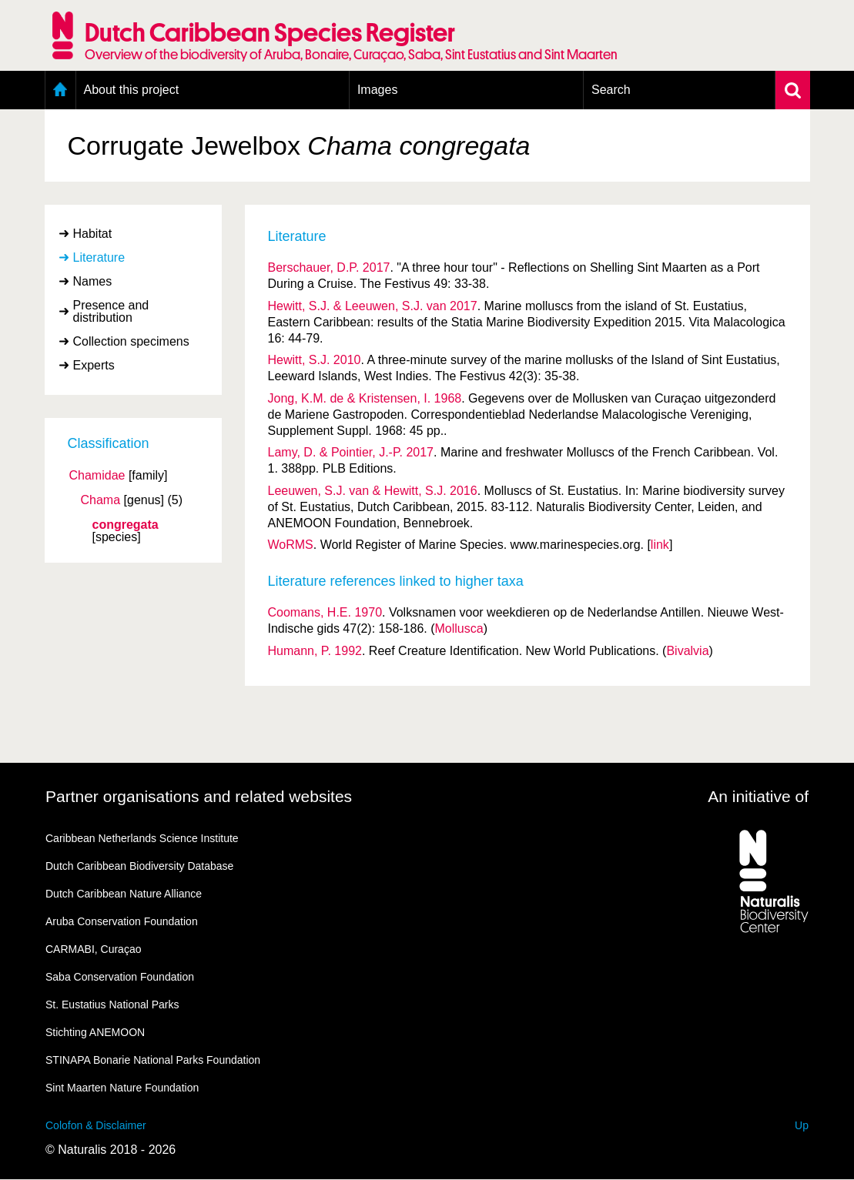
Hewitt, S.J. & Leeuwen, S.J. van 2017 (372, 306)
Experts (94, 365)
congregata (125, 525)
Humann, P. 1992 (315, 650)
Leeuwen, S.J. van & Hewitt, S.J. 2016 (372, 490)
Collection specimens (131, 341)
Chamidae (97, 476)
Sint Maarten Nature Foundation (122, 1087)
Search (611, 89)
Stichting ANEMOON (95, 1032)
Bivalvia (687, 650)
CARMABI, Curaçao (93, 949)
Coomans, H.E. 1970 (325, 612)
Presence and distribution (111, 311)
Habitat (92, 233)
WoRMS (290, 544)
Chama (101, 500)
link (660, 544)
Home (60, 90)
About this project (131, 89)
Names (92, 281)
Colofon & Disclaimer (95, 1125)
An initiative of (758, 796)
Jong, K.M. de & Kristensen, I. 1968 (365, 398)
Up (802, 1125)
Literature (99, 257)
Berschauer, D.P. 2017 (329, 267)
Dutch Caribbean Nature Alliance (123, 894)
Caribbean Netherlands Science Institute (142, 838)
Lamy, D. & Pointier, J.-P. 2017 (351, 452)
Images (377, 89)
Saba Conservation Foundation (119, 977)
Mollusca (459, 628)
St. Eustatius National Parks (112, 1004)
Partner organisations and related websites (198, 796)
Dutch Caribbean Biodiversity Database (139, 866)
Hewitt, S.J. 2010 (314, 359)
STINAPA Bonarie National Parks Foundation (152, 1060)
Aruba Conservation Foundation (121, 921)
